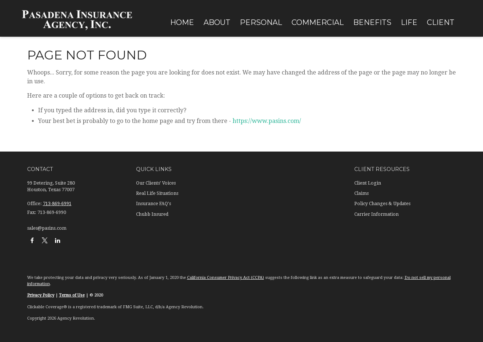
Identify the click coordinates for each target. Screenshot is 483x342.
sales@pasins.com (46, 228)
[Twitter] (45, 240)
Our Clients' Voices (156, 183)
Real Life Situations (157, 193)
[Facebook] (32, 240)
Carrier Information (376, 214)
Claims (361, 193)
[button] (182, 22)
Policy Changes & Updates (382, 203)
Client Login (367, 183)
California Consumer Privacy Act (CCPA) (225, 277)
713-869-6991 (57, 203)
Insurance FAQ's (153, 203)
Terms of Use (72, 295)
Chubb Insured (152, 214)
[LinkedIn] (58, 240)
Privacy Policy (40, 295)
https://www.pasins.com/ (267, 120)
